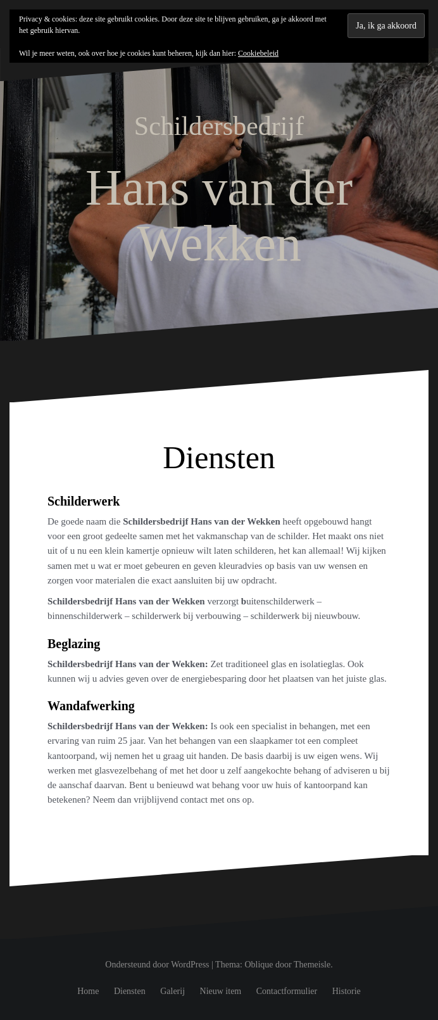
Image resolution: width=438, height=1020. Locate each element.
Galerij (172, 991)
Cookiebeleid (258, 53)
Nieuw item (221, 991)
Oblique (258, 964)
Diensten (130, 991)
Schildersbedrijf (219, 126)
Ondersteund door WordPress (157, 964)
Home (88, 991)
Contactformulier (286, 991)
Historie (346, 991)
